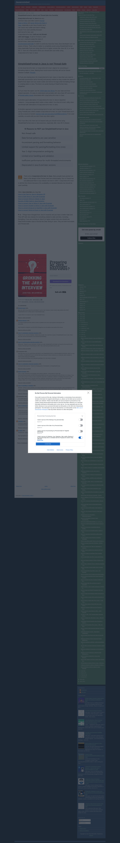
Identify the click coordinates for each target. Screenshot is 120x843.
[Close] (88, 393)
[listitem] (60, 416)
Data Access (60, 450)
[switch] (80, 420)
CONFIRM (48, 444)
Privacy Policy (69, 450)
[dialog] (60, 421)
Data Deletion (50, 450)
